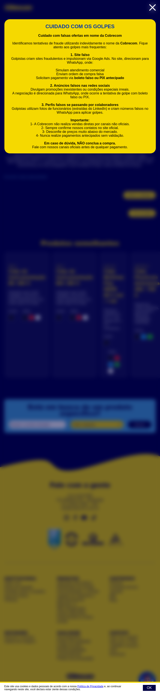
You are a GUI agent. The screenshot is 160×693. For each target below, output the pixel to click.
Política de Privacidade (90, 686)
